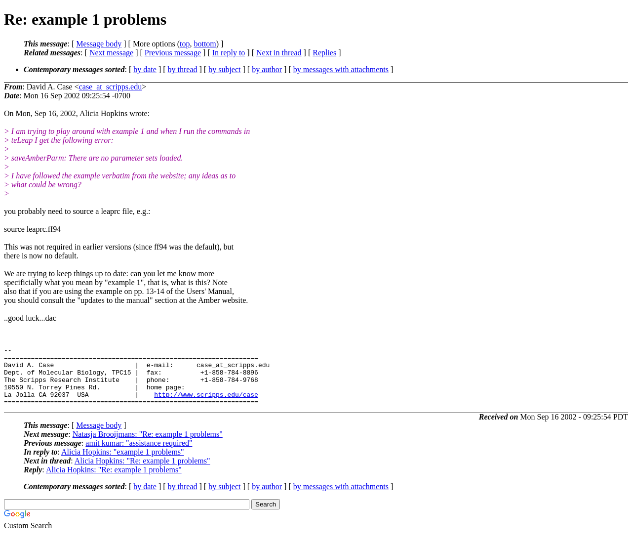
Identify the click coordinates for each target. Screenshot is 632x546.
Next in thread (279, 52)
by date (145, 69)
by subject (224, 69)
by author (267, 69)
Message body (98, 44)
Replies (324, 52)
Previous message (173, 52)
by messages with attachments (341, 69)
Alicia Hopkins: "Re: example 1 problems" (142, 472)
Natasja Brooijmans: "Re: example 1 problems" (148, 446)
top (185, 44)
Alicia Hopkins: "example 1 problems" (122, 464)
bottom (205, 44)
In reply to (228, 52)
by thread (183, 69)
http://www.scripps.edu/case (206, 404)
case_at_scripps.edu (110, 87)
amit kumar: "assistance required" (138, 455)
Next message (111, 52)
